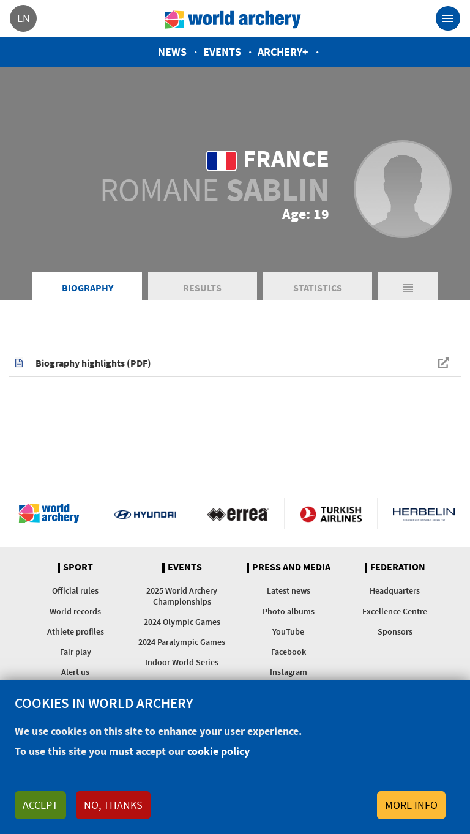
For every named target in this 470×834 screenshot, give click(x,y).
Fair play (75, 651)
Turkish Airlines (331, 513)
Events (222, 52)
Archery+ (283, 52)
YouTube (288, 631)
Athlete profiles (75, 631)
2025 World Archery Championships (181, 595)
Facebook (288, 651)
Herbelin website (424, 513)
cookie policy (218, 751)
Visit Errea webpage (238, 513)
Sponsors (395, 631)
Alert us (75, 671)
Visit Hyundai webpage (145, 513)
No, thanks (113, 805)
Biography (87, 287)
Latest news (288, 590)
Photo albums (289, 611)
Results (202, 287)
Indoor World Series (181, 662)
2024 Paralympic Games (181, 641)
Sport (78, 567)
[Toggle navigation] (448, 18)
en (23, 18)
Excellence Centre (394, 611)
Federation (397, 567)
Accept (40, 805)
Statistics (317, 287)
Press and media (291, 567)
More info (411, 805)
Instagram (288, 671)
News (172, 52)
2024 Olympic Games (182, 621)
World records (75, 611)
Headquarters (395, 590)
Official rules (75, 590)
